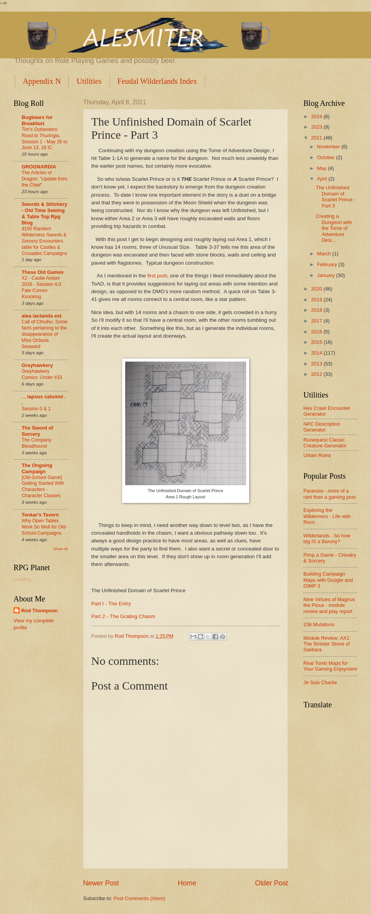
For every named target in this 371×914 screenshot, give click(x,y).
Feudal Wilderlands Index (157, 81)
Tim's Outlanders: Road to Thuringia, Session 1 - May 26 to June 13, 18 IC (44, 139)
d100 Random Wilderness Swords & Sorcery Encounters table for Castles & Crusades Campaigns (44, 241)
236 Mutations (319, 624)
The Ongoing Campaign (37, 468)
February (327, 264)
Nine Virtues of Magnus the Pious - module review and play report (329, 605)
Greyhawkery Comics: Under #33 (42, 374)
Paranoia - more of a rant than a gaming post (329, 493)
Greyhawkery (37, 365)
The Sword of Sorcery (37, 431)
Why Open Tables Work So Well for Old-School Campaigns (44, 527)
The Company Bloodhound (36, 443)
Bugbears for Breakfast (37, 120)
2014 (317, 353)
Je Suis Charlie (320, 682)
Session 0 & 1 (36, 408)
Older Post (271, 883)
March (324, 254)
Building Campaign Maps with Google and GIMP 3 (328, 580)
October (326, 157)
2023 (317, 127)
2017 (317, 321)
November (329, 147)
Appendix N (42, 81)
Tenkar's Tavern (40, 515)
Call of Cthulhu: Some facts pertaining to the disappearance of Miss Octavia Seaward (45, 334)
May (322, 168)
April (322, 179)
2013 (317, 364)
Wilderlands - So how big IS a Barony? (327, 538)
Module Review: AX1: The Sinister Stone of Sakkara (327, 644)
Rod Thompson (39, 610)
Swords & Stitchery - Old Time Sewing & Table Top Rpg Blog (44, 213)
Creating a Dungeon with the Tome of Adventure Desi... (334, 228)
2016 (317, 332)
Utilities (89, 81)
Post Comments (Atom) (139, 898)
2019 (317, 299)
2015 (317, 342)
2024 (317, 116)
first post (157, 276)
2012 (317, 374)
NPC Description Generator (321, 427)
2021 (317, 138)
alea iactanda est (41, 316)
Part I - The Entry (111, 604)
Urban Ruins (317, 455)
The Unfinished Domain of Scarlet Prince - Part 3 (336, 196)
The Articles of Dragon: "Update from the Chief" (44, 179)
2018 (317, 310)
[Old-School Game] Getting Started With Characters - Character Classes (43, 487)
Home (187, 883)
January (326, 275)
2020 (317, 289)
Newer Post (101, 883)
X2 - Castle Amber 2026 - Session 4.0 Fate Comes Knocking (41, 287)
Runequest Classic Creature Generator (325, 443)
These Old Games (43, 272)
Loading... (25, 579)
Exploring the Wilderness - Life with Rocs (327, 516)
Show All (60, 549)
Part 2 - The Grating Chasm (123, 616)
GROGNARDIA (39, 167)
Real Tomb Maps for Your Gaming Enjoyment (330, 666)
